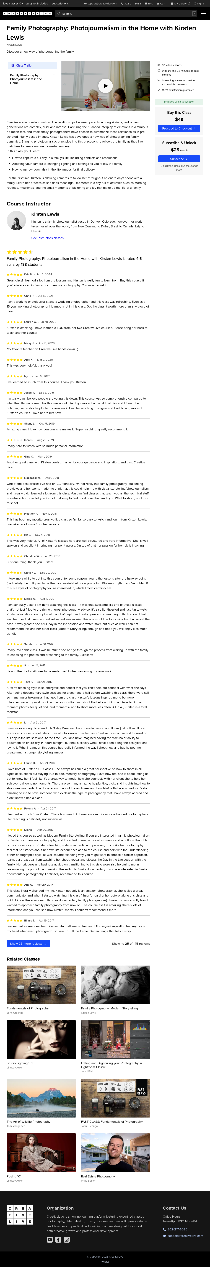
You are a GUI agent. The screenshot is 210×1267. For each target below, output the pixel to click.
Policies (105, 1261)
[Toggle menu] (203, 13)
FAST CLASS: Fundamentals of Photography (112, 1121)
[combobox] (126, 13)
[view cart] (162, 3)
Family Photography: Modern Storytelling (109, 1008)
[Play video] (105, 86)
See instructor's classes (47, 238)
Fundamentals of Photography (28, 1008)
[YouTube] (50, 1239)
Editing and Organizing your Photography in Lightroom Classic (111, 1065)
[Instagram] (67, 1239)
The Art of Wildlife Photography (28, 1121)
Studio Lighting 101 (20, 1063)
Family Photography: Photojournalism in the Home (26, 79)
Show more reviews (28, 943)
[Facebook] (58, 1239)
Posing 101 (14, 1176)
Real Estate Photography (98, 1176)
